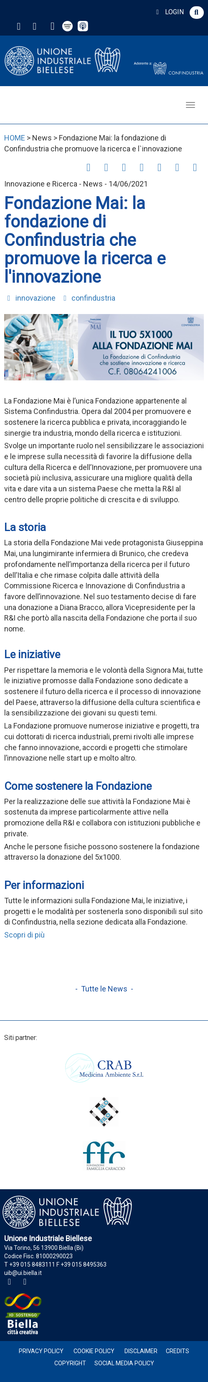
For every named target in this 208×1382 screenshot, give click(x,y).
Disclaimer (140, 1351)
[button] (197, 12)
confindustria (88, 298)
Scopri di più (24, 934)
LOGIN (168, 12)
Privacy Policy (41, 1351)
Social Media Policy (124, 1363)
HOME (14, 137)
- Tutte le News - (104, 988)
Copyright (70, 1363)
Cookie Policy (94, 1351)
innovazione (30, 298)
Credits (177, 1351)
